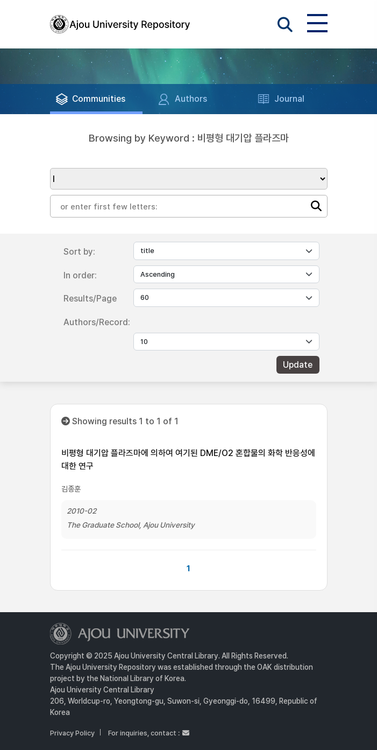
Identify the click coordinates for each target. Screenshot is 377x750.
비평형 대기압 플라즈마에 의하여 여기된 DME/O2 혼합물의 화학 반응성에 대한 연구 (188, 459)
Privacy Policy (72, 733)
